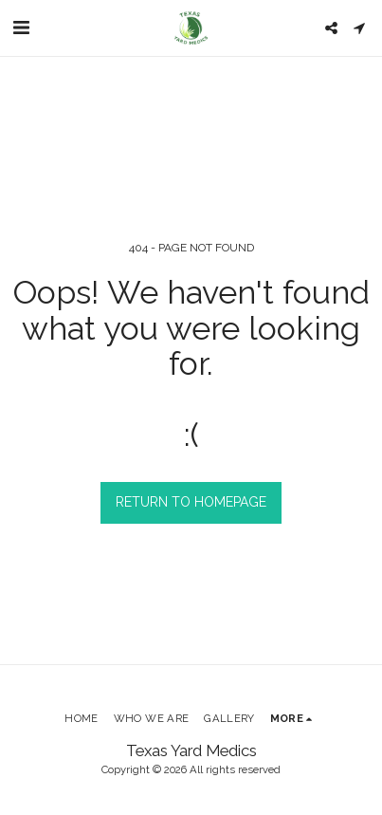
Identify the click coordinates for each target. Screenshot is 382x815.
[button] (21, 27)
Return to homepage (191, 501)
